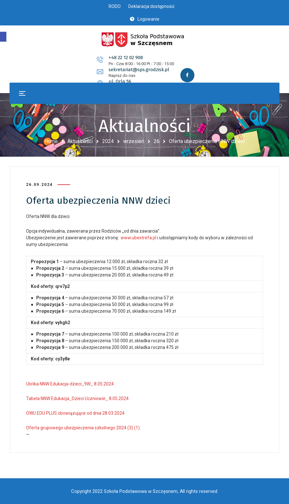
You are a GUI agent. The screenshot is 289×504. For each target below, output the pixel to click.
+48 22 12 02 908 (60, 62)
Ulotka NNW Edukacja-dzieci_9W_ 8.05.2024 (70, 383)
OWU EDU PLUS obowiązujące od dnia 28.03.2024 (75, 413)
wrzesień (133, 141)
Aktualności (80, 141)
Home (51, 141)
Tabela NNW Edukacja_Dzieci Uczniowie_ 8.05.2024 (77, 398)
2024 (108, 141)
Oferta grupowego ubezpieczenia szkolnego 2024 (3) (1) (83, 427)
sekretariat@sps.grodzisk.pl (158, 62)
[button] (3, 37)
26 (156, 141)
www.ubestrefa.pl (138, 237)
